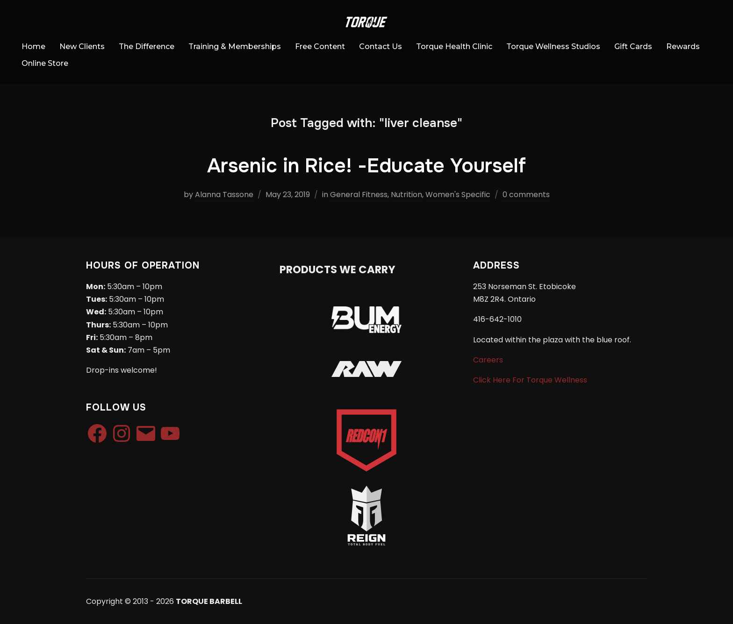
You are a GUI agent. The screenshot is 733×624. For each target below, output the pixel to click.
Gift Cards (633, 46)
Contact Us (380, 46)
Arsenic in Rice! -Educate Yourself (366, 165)
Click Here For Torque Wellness (530, 380)
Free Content (320, 46)
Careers (488, 360)
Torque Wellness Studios (553, 46)
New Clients (82, 46)
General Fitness (359, 194)
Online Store (45, 63)
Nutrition (406, 194)
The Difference (146, 46)
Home (33, 46)
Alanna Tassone (224, 194)
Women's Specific (457, 194)
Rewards (683, 46)
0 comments (526, 194)
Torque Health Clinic (454, 46)
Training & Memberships (234, 46)
